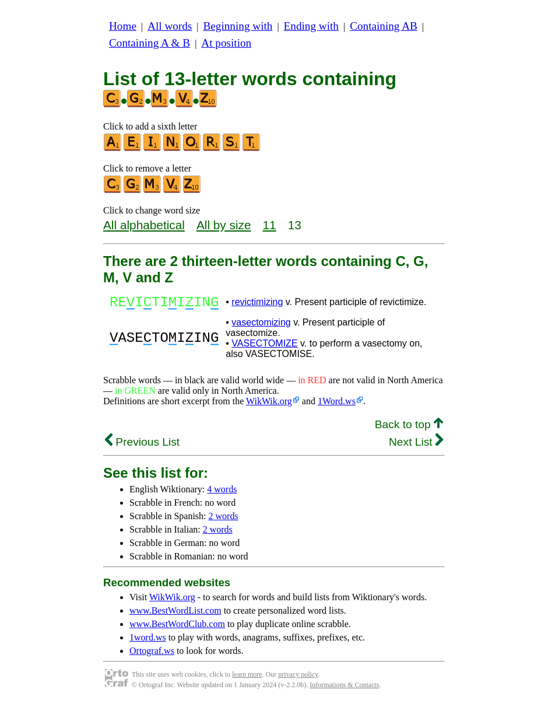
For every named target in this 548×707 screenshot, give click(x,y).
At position (226, 43)
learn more (247, 678)
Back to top (409, 428)
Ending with (311, 26)
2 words (223, 519)
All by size (223, 225)
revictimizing (257, 304)
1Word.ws (337, 405)
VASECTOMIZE (264, 347)
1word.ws (147, 641)
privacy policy (298, 678)
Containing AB (383, 26)
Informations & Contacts (344, 688)
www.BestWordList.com (175, 614)
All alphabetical (144, 225)
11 (269, 225)
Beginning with (238, 26)
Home (122, 26)
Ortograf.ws (151, 654)
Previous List (142, 445)
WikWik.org (269, 405)
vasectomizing (260, 326)
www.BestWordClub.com (177, 627)
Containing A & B (149, 43)
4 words (222, 493)
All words (169, 26)
